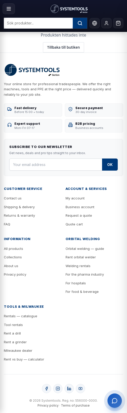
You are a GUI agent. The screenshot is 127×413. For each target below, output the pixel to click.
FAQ (7, 224)
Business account (80, 207)
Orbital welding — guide (85, 249)
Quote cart (74, 224)
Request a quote (79, 215)
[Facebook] (46, 388)
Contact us (13, 198)
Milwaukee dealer (18, 350)
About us (11, 266)
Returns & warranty (19, 215)
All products (13, 249)
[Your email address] (55, 165)
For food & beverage (82, 291)
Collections (13, 257)
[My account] (106, 23)
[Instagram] (57, 388)
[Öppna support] (114, 400)
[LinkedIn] (69, 388)
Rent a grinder (15, 342)
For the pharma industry (85, 274)
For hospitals (76, 283)
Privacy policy (15, 274)
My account (75, 198)
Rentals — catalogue (20, 316)
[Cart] (118, 23)
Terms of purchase (75, 405)
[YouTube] (80, 388)
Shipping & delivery (19, 207)
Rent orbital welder (81, 257)
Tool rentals (13, 325)
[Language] (94, 23)
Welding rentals (78, 266)
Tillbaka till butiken (63, 47)
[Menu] (9, 8)
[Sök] (80, 23)
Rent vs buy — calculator (24, 359)
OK (110, 164)
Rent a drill (12, 333)
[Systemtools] (69, 9)
